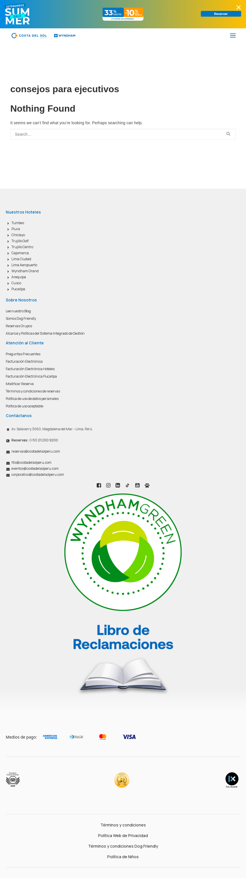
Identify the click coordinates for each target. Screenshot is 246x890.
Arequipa (18, 277)
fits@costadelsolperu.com (31, 462)
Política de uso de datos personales (32, 398)
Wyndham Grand (25, 271)
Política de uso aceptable (24, 406)
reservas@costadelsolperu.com (35, 451)
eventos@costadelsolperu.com (35, 468)
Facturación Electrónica (24, 361)
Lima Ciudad (21, 258)
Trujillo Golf (20, 240)
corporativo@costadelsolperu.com (37, 474)
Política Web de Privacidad (123, 835)
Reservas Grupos (19, 325)
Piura (15, 228)
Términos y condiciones (123, 825)
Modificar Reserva (20, 383)
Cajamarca (20, 252)
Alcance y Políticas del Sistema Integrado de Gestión (45, 333)
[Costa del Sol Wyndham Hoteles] (43, 35)
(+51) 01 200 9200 (34, 440)
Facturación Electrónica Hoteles (30, 368)
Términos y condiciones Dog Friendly (123, 846)
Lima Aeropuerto (24, 265)
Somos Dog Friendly (21, 318)
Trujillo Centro (22, 246)
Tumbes (17, 222)
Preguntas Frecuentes (23, 354)
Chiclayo (18, 234)
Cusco (16, 283)
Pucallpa (18, 289)
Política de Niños (123, 856)
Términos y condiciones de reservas (33, 391)
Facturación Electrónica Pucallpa (31, 376)
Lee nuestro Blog (18, 311)
